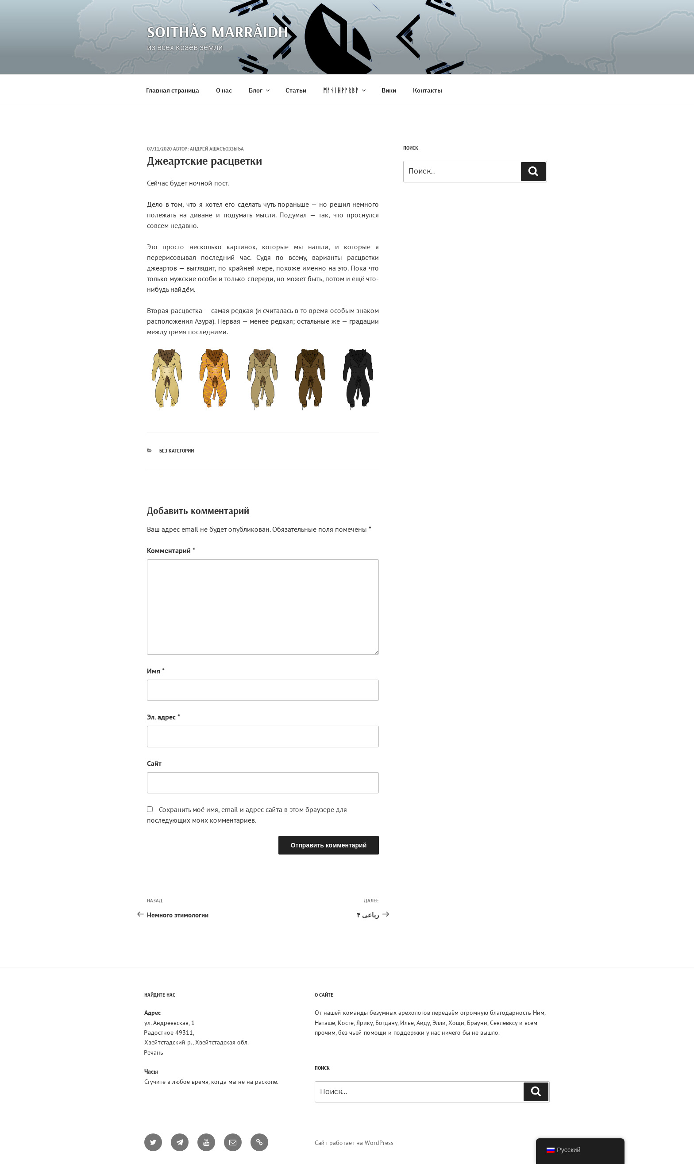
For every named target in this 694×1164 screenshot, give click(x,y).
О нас (224, 90)
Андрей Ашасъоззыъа (217, 149)
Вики (389, 90)
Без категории (176, 451)
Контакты (427, 90)
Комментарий (171, 550)
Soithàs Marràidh (218, 31)
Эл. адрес (163, 716)
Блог (260, 90)
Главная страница (172, 90)
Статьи (295, 90)
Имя (156, 670)
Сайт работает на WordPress (354, 1143)
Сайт (154, 763)
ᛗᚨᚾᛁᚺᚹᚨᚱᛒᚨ (345, 90)
